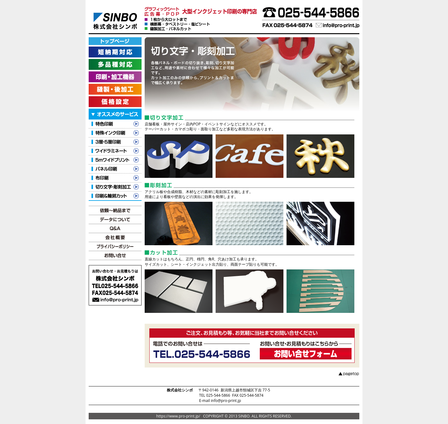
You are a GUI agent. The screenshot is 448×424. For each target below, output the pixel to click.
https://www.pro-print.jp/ (178, 416)
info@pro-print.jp (226, 400)
